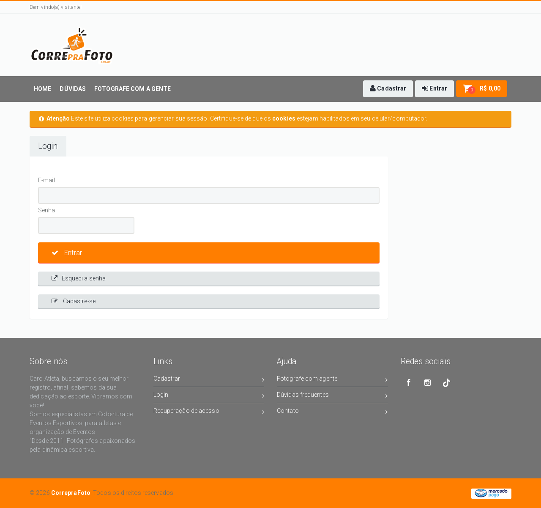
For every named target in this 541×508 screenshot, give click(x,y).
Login (48, 146)
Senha (46, 210)
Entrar (67, 252)
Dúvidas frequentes (332, 396)
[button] (388, 88)
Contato (332, 412)
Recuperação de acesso (209, 412)
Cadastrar (209, 380)
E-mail (46, 180)
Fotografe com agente (332, 380)
